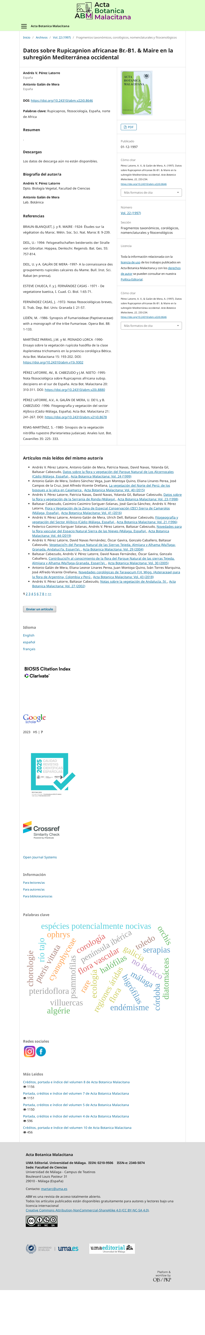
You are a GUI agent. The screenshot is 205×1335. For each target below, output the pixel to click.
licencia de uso (130, 262)
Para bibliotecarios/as (37, 941)
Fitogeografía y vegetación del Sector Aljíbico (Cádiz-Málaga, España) (105, 564)
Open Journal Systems (40, 902)
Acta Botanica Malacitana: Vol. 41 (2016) (91, 558)
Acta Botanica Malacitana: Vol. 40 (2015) (114, 535)
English (28, 680)
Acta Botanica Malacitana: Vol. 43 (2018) (123, 622)
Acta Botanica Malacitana (50, 26)
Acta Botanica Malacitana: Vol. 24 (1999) (101, 521)
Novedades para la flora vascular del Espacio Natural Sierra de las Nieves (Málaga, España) (107, 573)
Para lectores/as (34, 927)
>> (49, 638)
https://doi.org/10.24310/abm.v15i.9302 (53, 407)
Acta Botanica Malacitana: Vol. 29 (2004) (113, 594)
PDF (130, 127)
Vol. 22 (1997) (62, 37)
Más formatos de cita (138, 192)
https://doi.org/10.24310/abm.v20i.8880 (75, 434)
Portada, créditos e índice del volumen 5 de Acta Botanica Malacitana (76, 1150)
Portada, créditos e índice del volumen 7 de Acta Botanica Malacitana (76, 1138)
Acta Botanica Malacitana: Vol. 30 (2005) (138, 608)
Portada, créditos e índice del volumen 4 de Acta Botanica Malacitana (76, 1161)
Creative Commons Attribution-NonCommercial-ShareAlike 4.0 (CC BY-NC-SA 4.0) (87, 1255)
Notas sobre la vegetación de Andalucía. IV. (133, 626)
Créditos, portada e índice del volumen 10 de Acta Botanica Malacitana (77, 1172)
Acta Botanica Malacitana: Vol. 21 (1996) (147, 567)
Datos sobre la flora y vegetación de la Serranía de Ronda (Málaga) (107, 541)
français (29, 694)
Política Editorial (131, 279)
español (29, 687)
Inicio (26, 37)
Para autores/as (34, 934)
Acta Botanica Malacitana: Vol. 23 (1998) (148, 544)
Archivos (41, 37)
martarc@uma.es (54, 1233)
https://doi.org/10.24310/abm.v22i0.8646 (62, 100)
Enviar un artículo (39, 654)
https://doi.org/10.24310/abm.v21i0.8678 (76, 462)
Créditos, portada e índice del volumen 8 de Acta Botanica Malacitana (76, 1127)
